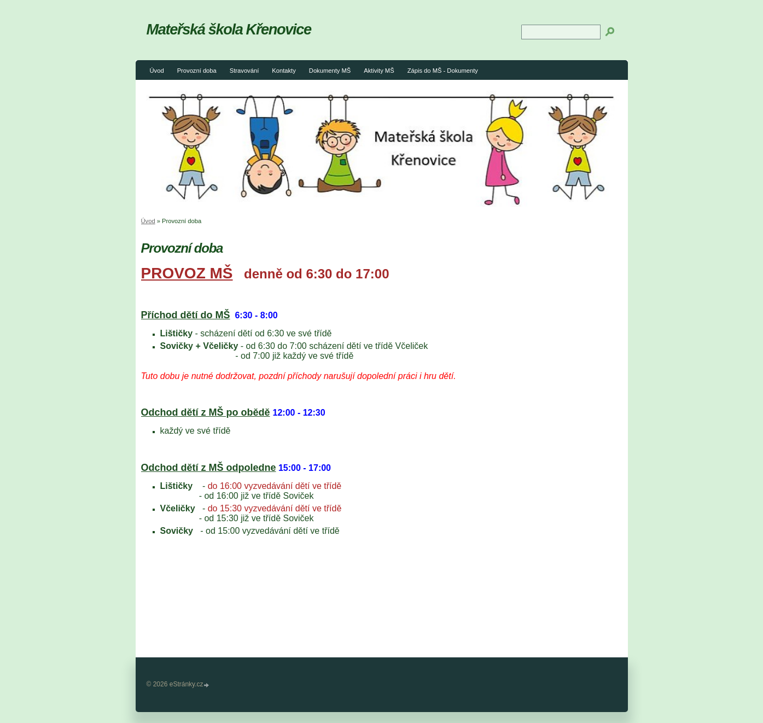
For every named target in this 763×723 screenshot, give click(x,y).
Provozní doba (197, 70)
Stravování (244, 70)
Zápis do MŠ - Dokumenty (442, 70)
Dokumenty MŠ (330, 70)
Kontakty (284, 70)
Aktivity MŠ (379, 70)
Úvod (157, 70)
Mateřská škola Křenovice (229, 29)
